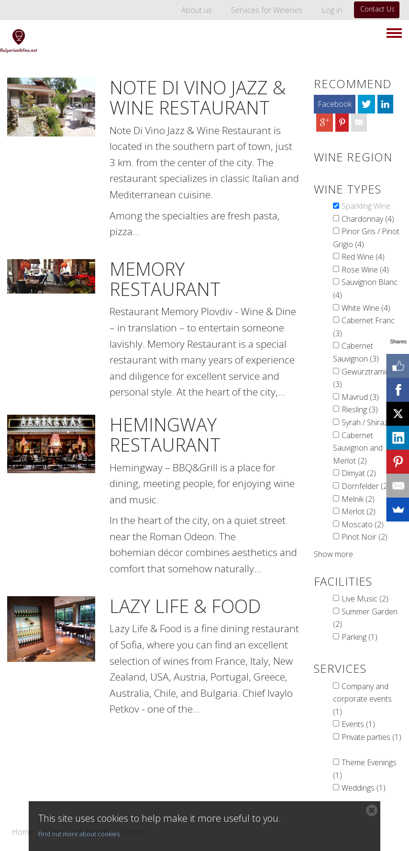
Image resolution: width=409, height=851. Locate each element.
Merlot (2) (359, 511)
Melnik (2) (358, 499)
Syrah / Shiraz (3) (370, 422)
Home (22, 832)
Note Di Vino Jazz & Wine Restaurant (198, 97)
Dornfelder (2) (366, 486)
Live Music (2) (365, 598)
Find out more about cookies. (79, 833)
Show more (333, 554)
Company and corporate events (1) (362, 699)
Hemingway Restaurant (165, 434)
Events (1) (358, 724)
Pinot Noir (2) (364, 537)
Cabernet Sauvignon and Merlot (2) (358, 448)
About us (196, 10)
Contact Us (377, 8)
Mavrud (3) (360, 397)
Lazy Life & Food (185, 605)
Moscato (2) (363, 524)
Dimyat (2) (359, 473)
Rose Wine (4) (365, 269)
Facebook (335, 104)
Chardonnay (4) (368, 219)
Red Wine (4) (363, 256)
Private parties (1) (371, 737)
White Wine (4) (366, 308)
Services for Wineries (266, 10)
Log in (331, 10)
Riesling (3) (360, 409)
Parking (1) (359, 637)
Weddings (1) (364, 788)
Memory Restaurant (165, 278)
